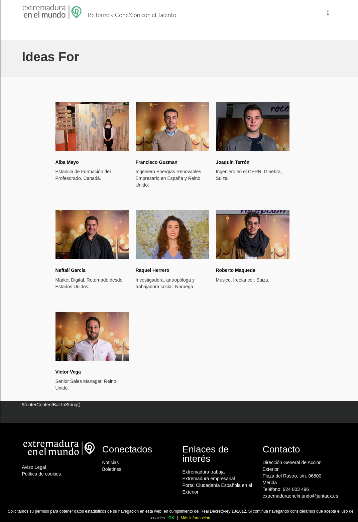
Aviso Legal (34, 467)
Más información (195, 518)
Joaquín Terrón (233, 162)
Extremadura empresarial (209, 478)
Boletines (112, 469)
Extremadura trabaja (204, 472)
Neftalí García (70, 270)
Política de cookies (41, 474)
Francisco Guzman (156, 162)
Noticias (110, 462)
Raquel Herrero (152, 270)
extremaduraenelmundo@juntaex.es (300, 496)
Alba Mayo (67, 162)
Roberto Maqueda (235, 270)
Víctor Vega (68, 372)
